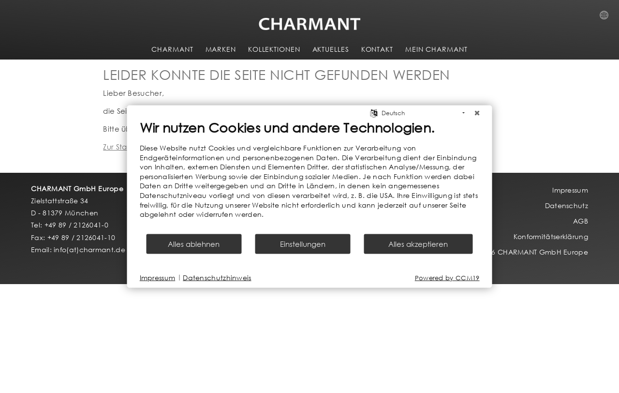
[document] (310, 176)
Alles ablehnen (194, 243)
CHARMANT (172, 49)
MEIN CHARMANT (436, 49)
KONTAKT (377, 49)
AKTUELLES (330, 49)
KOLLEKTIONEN (274, 49)
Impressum (158, 277)
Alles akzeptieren (418, 243)
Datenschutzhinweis (217, 277)
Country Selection (607, 18)
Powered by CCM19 (447, 277)
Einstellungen (302, 243)
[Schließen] (477, 113)
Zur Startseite (126, 146)
